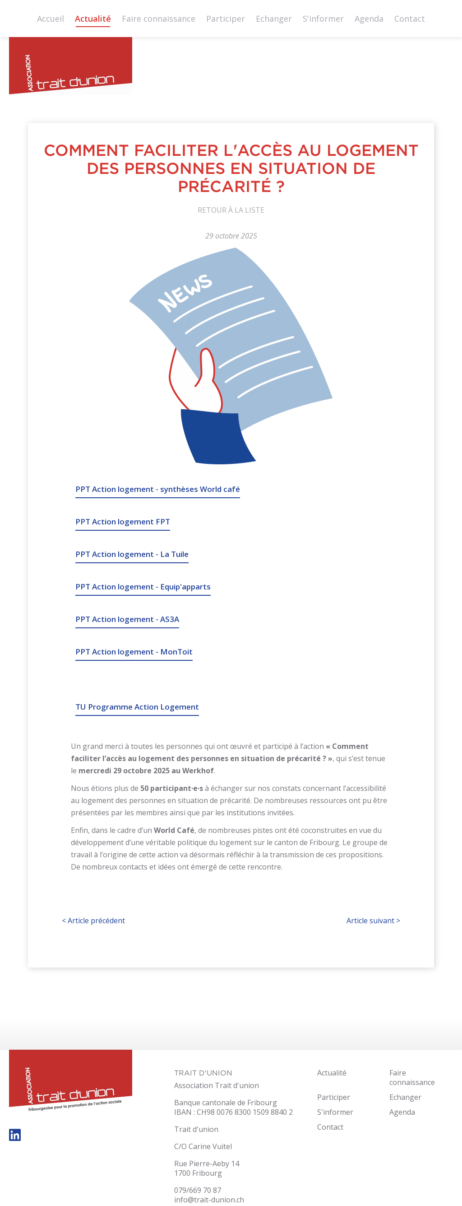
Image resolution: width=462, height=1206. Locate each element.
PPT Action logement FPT (122, 521)
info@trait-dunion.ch (209, 1200)
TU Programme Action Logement (137, 706)
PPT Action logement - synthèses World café (157, 489)
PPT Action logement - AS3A (127, 619)
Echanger (274, 18)
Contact (409, 18)
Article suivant (373, 921)
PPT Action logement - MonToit (134, 651)
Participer (225, 18)
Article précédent (93, 921)
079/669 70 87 (197, 1190)
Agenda (369, 18)
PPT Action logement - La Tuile (132, 554)
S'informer (323, 18)
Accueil (50, 18)
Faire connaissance (158, 18)
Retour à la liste (231, 210)
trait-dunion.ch (70, 68)
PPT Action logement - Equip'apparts (143, 586)
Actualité (93, 18)
